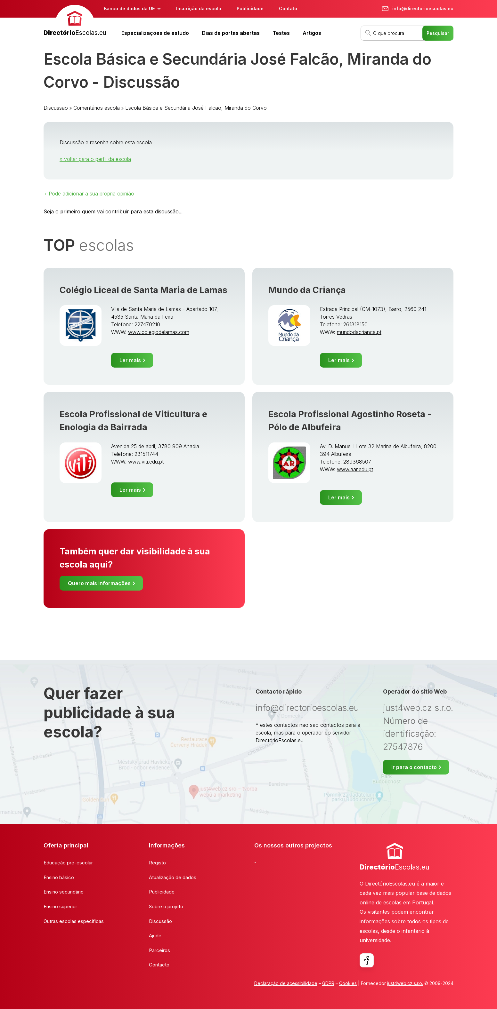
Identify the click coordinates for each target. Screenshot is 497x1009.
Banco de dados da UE (129, 8)
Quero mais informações (99, 583)
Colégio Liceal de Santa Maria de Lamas (143, 290)
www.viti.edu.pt (146, 461)
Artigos (312, 33)
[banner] (75, 21)
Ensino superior (60, 906)
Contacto (159, 965)
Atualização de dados (172, 877)
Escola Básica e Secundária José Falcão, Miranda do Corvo (196, 108)
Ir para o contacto (414, 767)
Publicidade (250, 8)
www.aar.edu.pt (355, 469)
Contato (288, 8)
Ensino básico (59, 877)
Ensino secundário (64, 892)
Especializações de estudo (155, 33)
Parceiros (159, 950)
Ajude (155, 936)
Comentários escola (96, 108)
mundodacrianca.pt (359, 332)
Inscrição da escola (198, 8)
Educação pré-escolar (68, 863)
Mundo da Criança (307, 290)
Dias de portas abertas (231, 33)
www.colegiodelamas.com (158, 332)
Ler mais (130, 360)
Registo (157, 863)
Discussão (56, 108)
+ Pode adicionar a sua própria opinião (89, 193)
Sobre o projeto (166, 906)
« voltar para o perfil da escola (95, 159)
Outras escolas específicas (74, 921)
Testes (281, 33)
